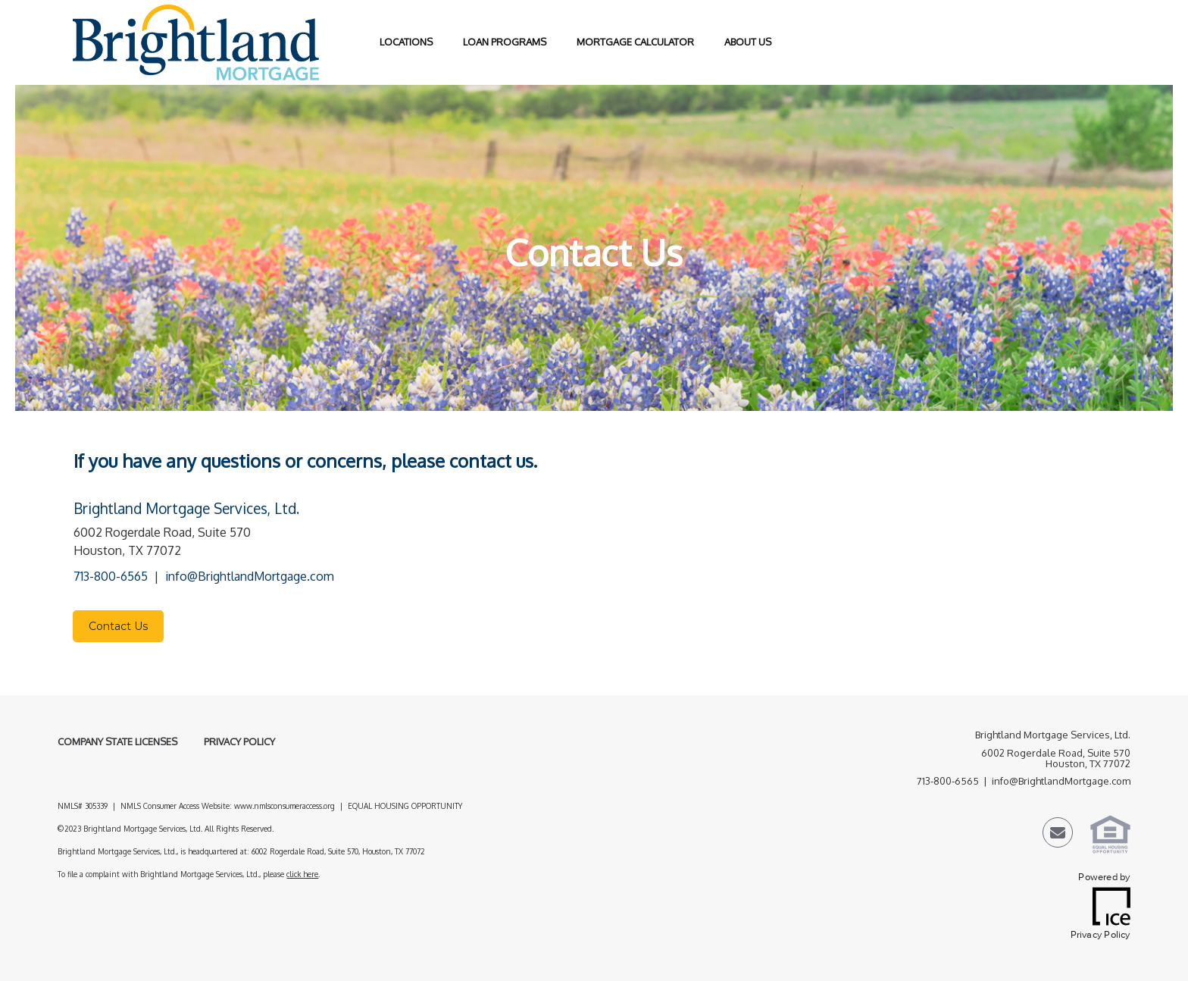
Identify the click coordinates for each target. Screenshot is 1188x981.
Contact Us (118, 626)
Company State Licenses (117, 741)
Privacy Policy (239, 741)
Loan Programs (504, 42)
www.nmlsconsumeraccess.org (284, 805)
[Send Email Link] (1058, 835)
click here (302, 874)
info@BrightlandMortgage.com (249, 576)
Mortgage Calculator (635, 42)
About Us (747, 42)
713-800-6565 (110, 576)
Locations (406, 42)
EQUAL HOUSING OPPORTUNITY (406, 805)
